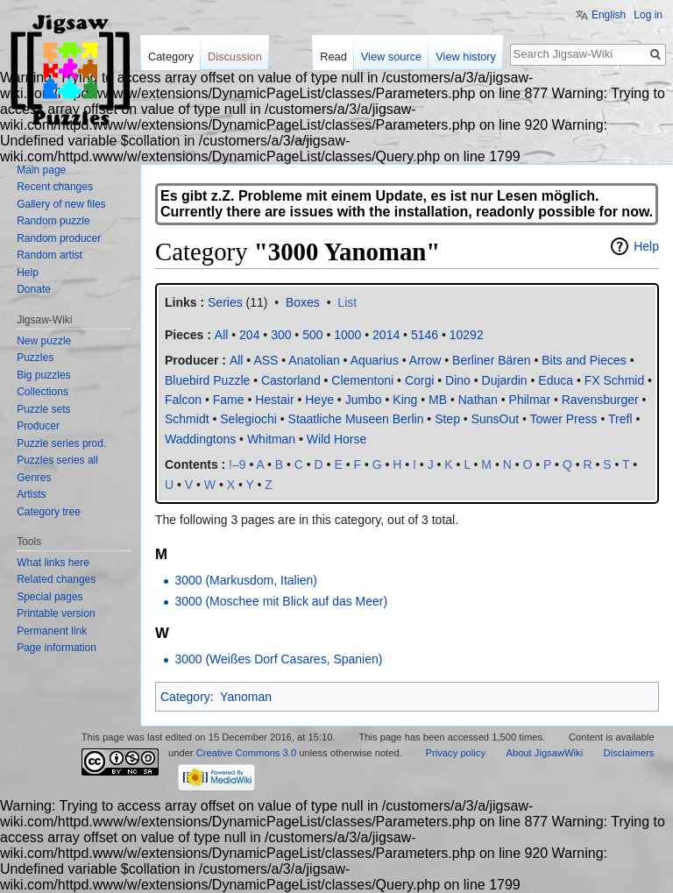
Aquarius (375, 360)
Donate (34, 289)
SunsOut (495, 419)
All (237, 360)
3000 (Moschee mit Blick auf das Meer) (280, 601)
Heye (319, 400)
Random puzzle (53, 221)
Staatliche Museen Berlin (356, 419)
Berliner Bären (491, 360)
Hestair (274, 400)
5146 (424, 335)
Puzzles (35, 357)
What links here (53, 562)
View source (391, 56)
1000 (347, 335)
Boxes (303, 302)
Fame (228, 400)
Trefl (620, 419)
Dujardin (505, 380)
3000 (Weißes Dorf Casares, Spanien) (278, 659)
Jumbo (363, 400)
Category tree (49, 512)
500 (312, 335)
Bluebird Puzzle (207, 380)
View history (466, 56)
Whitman (271, 439)
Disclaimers (629, 753)
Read (333, 56)
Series (225, 302)
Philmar (529, 400)
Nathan (478, 400)
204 (249, 335)
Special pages (49, 597)
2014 (386, 335)
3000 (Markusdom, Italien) (245, 580)
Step (447, 419)
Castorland (291, 380)
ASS (265, 360)
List (347, 302)
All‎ (222, 335)
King (405, 400)
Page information (56, 647)
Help (646, 246)
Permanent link (52, 631)
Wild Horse (336, 439)
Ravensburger (600, 400)
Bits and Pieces (584, 360)
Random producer (59, 238)
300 (281, 335)
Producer (38, 426)
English (609, 15)
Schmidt (187, 419)
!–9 (237, 464)
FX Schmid (614, 380)
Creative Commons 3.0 (246, 753)
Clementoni (362, 380)
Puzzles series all (57, 460)
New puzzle (44, 341)
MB (438, 400)
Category (185, 697)
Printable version (56, 613)
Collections (42, 392)
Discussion (235, 56)
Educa (555, 380)
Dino (458, 380)
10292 (467, 335)
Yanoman (246, 697)
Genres (34, 477)
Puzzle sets (43, 409)
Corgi (419, 380)
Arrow (425, 360)
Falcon (183, 400)
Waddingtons (200, 439)
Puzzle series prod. (61, 443)
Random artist (49, 255)
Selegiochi (248, 419)
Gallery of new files (61, 204)
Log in (648, 15)
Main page (41, 170)
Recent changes (55, 187)
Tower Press (564, 419)
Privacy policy (455, 753)
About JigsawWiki (544, 753)
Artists (31, 494)
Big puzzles (43, 375)
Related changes (56, 579)
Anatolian (313, 360)
